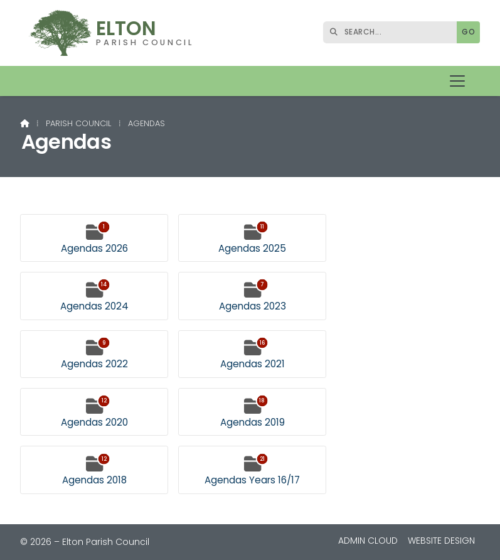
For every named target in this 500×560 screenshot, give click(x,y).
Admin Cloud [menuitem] (368, 540)
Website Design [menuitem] (441, 540)
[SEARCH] (393, 32)
